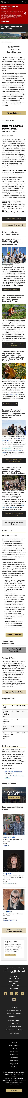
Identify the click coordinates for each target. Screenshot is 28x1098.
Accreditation (14, 1060)
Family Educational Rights (14, 1026)
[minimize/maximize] (25, 13)
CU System (14, 1048)
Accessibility (14, 1057)
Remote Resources (14, 1016)
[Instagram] (16, 996)
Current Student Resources (14, 1013)
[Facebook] (5, 996)
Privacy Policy (14, 1051)
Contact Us (14, 1042)
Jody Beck (6, 845)
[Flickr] (14, 1002)
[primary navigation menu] (25, 1)
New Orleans (13, 507)
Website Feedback (14, 1045)
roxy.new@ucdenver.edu (10, 883)
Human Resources (14, 1033)
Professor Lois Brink (7, 264)
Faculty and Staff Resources (14, 1010)
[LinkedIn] (22, 996)
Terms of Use (14, 1054)
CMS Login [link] (14, 1090)
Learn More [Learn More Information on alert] (5, 21)
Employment (14, 1064)
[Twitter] (11, 996)
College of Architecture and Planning (11, 27)
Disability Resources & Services (14, 1030)
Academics (9, 42)
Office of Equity (14, 1023)
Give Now (14, 1067)
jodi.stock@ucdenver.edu (10, 920)
